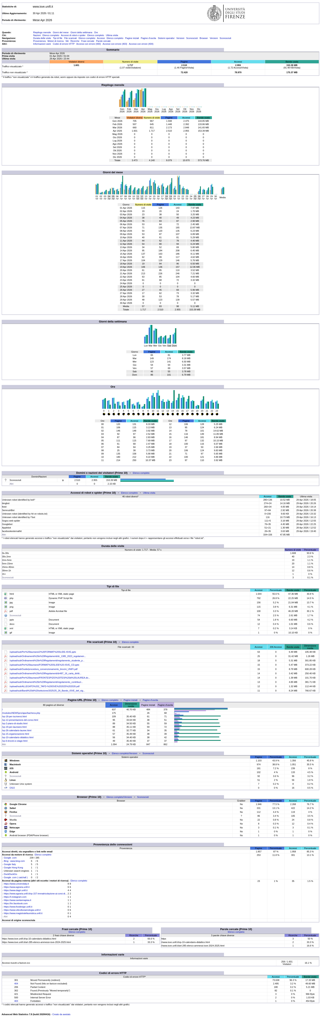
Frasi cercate (87, 41)
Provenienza (39, 41)
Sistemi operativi (166, 38)
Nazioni (37, 35)
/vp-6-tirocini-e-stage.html (14, 741)
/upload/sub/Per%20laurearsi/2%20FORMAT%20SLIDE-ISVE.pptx (43, 652)
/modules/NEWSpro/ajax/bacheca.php (21, 713)
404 (16, 983)
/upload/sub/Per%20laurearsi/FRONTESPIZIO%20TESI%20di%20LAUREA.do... (50, 677)
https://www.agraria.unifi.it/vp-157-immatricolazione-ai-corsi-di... (35, 893)
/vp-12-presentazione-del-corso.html (20, 720)
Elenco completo (51, 35)
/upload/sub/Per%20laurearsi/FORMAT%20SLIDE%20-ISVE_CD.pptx (44, 665)
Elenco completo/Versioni (124, 753)
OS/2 (12, 788)
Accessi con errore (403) (115, 44)
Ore (96, 32)
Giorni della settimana (81, 32)
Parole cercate (103, 41)
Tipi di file (57, 38)
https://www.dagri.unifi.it (16, 890)
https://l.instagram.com (15, 897)
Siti (67, 41)
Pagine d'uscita (148, 38)
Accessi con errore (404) (141, 44)
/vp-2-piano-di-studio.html (14, 723)
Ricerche (74, 41)
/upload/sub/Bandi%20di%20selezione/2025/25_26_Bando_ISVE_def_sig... (47, 690)
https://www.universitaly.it (16, 883)
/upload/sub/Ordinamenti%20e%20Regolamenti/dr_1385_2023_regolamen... (48, 656)
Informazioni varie (42, 44)
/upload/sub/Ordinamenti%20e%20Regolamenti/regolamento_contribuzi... (46, 682)
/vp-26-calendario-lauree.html (16, 730)
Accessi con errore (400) (88, 44)
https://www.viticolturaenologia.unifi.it (22, 910)
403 (16, 1001)
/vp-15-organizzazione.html (15, 734)
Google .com (10, 857)
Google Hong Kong (13, 867)
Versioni (180, 38)
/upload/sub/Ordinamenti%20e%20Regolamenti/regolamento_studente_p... (47, 660)
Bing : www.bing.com (14, 861)
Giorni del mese (61, 32)
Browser (204, 38)
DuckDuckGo (10, 874)
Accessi (101, 38)
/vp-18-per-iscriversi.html (14, 716)
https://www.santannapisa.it (17, 900)
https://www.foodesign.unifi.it (18, 906)
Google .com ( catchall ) (16, 877)
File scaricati (70, 38)
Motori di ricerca (55, 41)
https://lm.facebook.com (16, 903)
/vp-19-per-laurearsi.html (14, 727)
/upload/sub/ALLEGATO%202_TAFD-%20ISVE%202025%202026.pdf (44, 686)
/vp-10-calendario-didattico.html (17, 737)
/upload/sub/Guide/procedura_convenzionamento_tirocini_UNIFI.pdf (43, 669)
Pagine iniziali (132, 38)
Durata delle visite (42, 38)
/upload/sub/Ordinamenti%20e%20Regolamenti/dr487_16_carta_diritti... (45, 673)
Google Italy (10, 864)
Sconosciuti (192, 38)
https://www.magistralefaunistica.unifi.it (23, 913)
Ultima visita (112, 35)
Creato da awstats (61, 1014)
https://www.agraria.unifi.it (16, 887)
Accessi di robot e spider (73, 35)
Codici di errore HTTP (64, 44)
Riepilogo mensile (42, 32)
